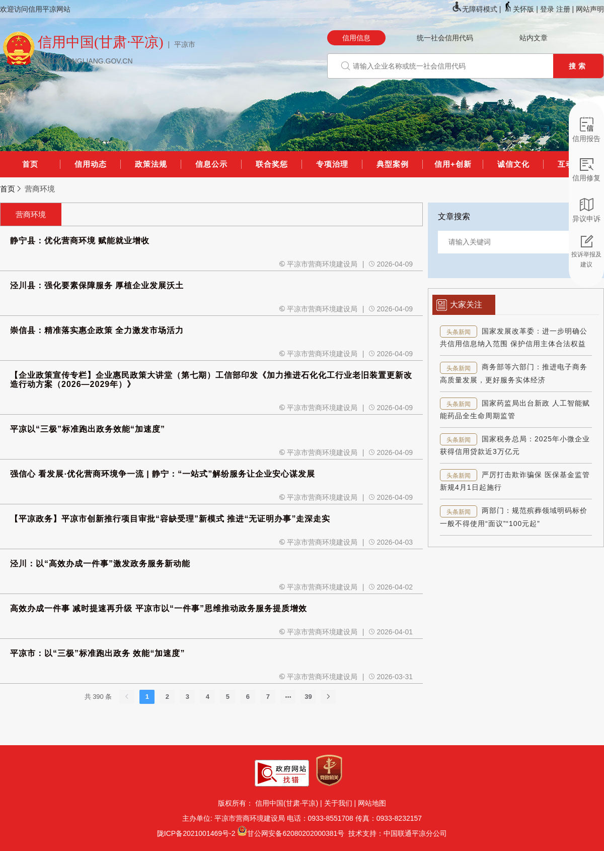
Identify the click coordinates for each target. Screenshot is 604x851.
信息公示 (211, 164)
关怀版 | (521, 9)
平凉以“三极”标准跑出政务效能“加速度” (87, 429)
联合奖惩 (272, 164)
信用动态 (90, 164)
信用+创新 (453, 164)
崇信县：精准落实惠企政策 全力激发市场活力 (97, 330)
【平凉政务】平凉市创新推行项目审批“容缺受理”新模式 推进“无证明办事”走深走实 (170, 518)
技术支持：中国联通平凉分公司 (395, 833)
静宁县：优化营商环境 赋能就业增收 (79, 240)
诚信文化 (513, 164)
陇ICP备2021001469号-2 (196, 833)
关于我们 (338, 803)
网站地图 (372, 803)
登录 (547, 9)
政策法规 (151, 164)
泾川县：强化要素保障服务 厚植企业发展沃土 (97, 285)
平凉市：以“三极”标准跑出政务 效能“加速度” (97, 653)
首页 (30, 164)
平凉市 (184, 44)
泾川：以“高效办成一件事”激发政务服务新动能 (100, 563)
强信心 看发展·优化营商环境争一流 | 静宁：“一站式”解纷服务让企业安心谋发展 (162, 474)
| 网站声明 (588, 9)
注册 (563, 9)
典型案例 (392, 164)
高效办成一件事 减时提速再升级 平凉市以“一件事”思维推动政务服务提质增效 (158, 608)
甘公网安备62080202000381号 (295, 833)
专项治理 (332, 164)
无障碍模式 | (477, 9)
